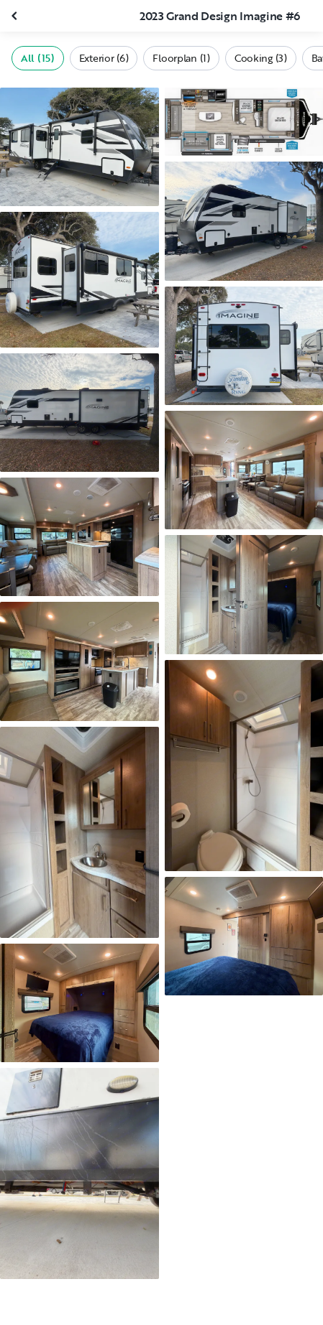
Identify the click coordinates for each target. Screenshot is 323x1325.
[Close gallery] (16, 16)
